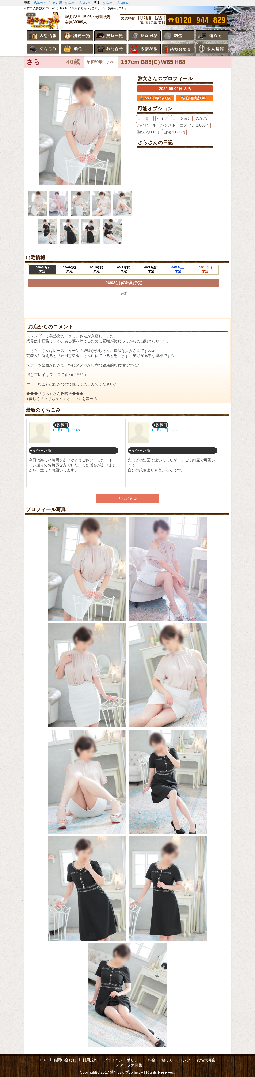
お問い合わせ (64, 1060)
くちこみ (43, 49)
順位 (77, 49)
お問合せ (111, 49)
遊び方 (212, 36)
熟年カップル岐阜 (78, 3)
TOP (43, 1060)
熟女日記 (144, 36)
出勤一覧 (77, 36)
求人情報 (212, 49)
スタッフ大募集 (129, 1065)
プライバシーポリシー (123, 1060)
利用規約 (90, 1060)
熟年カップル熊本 (116, 3)
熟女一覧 (111, 36)
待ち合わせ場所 (178, 49)
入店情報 (43, 36)
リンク (184, 1060)
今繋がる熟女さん (144, 49)
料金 (178, 36)
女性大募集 (206, 1060)
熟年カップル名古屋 (48, 3)
